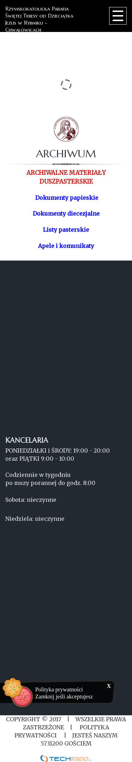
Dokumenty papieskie (66, 197)
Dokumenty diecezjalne (66, 213)
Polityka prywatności (59, 689)
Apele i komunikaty (66, 245)
